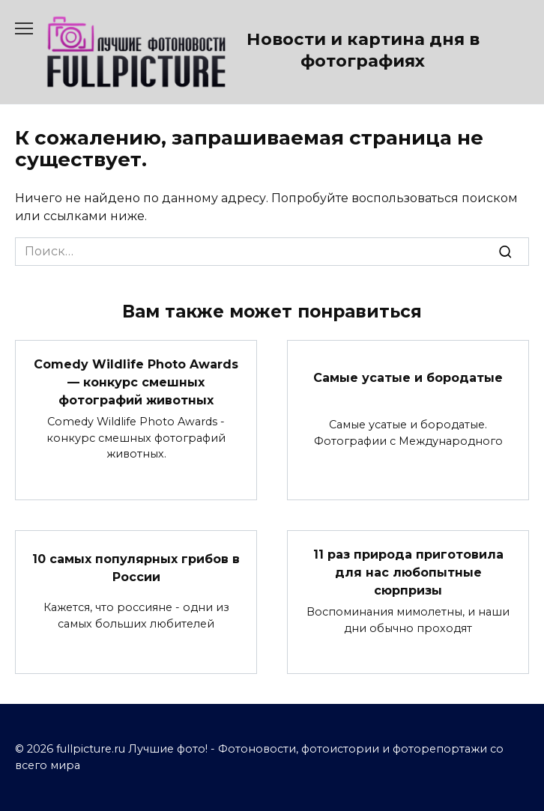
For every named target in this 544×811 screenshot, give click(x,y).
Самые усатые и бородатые (408, 377)
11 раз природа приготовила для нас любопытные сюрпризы (408, 572)
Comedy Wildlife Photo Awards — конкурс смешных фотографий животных (136, 382)
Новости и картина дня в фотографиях (363, 49)
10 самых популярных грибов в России (136, 568)
